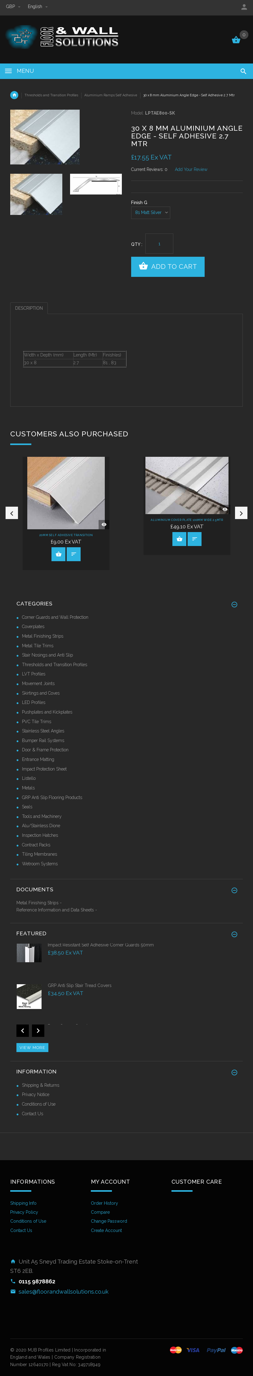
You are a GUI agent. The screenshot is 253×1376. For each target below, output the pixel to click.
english (38, 6)
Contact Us (32, 1113)
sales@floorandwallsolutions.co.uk (64, 1291)
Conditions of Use (38, 1104)
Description (29, 308)
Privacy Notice (35, 1094)
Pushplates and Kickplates (47, 712)
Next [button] (241, 513)
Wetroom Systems (40, 863)
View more (32, 1047)
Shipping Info (23, 1203)
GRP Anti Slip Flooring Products (52, 797)
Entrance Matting (38, 759)
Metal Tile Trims (37, 645)
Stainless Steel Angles (43, 730)
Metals (28, 787)
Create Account (106, 1230)
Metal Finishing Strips (42, 636)
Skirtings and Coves (41, 693)
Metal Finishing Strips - (39, 902)
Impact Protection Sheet (44, 769)
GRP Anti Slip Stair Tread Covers (80, 985)
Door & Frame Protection (45, 749)
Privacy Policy (24, 1212)
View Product (58, 554)
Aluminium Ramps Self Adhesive (110, 95)
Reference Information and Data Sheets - (56, 909)
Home (14, 95)
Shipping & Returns (40, 1085)
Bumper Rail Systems (43, 740)
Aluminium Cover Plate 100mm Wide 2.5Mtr (187, 520)
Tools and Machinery (42, 816)
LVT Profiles (33, 673)
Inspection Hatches (40, 835)
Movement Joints (38, 683)
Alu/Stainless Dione (41, 825)
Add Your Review (191, 169)
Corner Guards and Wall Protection (55, 617)
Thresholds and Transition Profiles (51, 95)
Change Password (109, 1221)
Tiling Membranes (39, 854)
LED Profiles (33, 702)
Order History (104, 1203)
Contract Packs (36, 844)
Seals (27, 806)
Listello (29, 778)
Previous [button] (12, 513)
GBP (14, 6)
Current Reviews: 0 (149, 169)
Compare (100, 1212)
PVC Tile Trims (36, 721)
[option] (36, 194)
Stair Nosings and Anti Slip (47, 655)
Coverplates (33, 626)
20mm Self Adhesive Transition (66, 535)
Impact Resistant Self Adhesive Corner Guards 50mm (101, 944)
